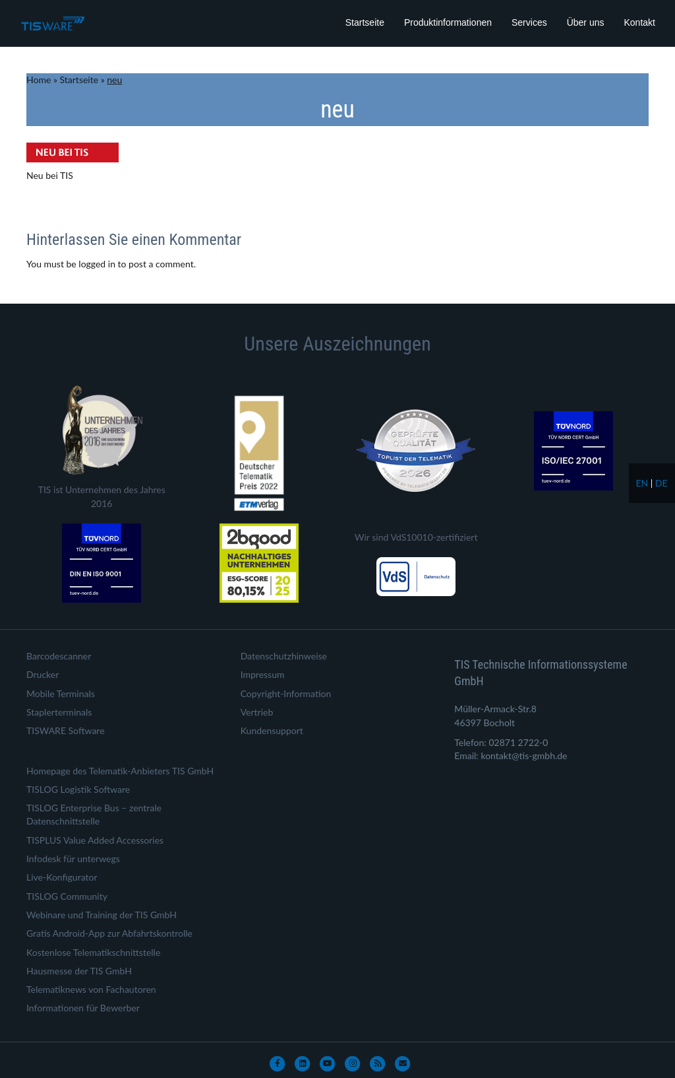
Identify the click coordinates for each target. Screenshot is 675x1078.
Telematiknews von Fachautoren (91, 989)
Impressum (263, 674)
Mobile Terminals (60, 693)
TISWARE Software (65, 730)
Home (38, 79)
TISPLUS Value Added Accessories (94, 840)
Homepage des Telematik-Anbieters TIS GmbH (120, 770)
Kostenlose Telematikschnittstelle (93, 952)
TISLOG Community (66, 896)
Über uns (585, 22)
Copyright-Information (286, 693)
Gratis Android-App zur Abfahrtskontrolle (109, 933)
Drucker (42, 674)
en (641, 482)
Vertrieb (257, 712)
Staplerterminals (59, 712)
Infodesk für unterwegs (73, 858)
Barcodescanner (58, 655)
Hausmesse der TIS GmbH (79, 970)
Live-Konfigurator (62, 877)
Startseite (364, 22)
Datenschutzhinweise (284, 655)
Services (529, 22)
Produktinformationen (448, 22)
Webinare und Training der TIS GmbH (101, 914)
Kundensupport (272, 730)
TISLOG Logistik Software (78, 789)
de (661, 482)
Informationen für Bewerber (83, 1007)
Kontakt (639, 22)
